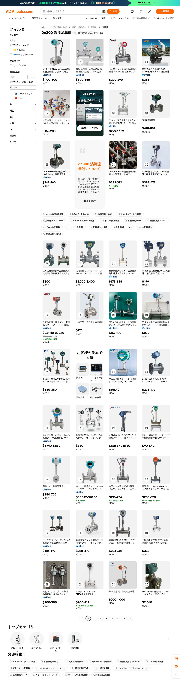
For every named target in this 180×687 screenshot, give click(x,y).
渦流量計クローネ (18, 675)
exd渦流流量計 (145, 227)
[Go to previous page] (82, 618)
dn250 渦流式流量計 (53, 214)
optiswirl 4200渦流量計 (100, 661)
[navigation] (23, 323)
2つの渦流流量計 (101, 675)
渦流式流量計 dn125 (122, 227)
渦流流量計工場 (80, 668)
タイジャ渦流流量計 (109, 221)
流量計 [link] (105, 27)
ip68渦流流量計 (101, 668)
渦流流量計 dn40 (103, 214)
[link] (176, 658)
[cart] (141, 12)
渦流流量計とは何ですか (128, 661)
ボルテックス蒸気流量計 (76, 675)
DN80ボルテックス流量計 (130, 214)
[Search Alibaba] (71, 11)
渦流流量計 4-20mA (156, 221)
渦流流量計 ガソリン (50, 661)
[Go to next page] (130, 618)
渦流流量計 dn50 (133, 221)
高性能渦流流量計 (74, 661)
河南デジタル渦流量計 (20, 668)
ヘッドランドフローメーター (46, 675)
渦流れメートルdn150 (53, 221)
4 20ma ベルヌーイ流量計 (82, 221)
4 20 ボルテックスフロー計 (22, 661)
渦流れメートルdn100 (79, 214)
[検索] (113, 11)
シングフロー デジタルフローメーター (132, 668)
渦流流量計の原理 (98, 227)
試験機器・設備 (60, 27)
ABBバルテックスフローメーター (51, 668)
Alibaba (44, 27)
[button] (104, 11)
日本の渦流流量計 (52, 227)
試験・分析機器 (79, 27)
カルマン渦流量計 (75, 227)
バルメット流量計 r (155, 661)
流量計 (94, 27)
